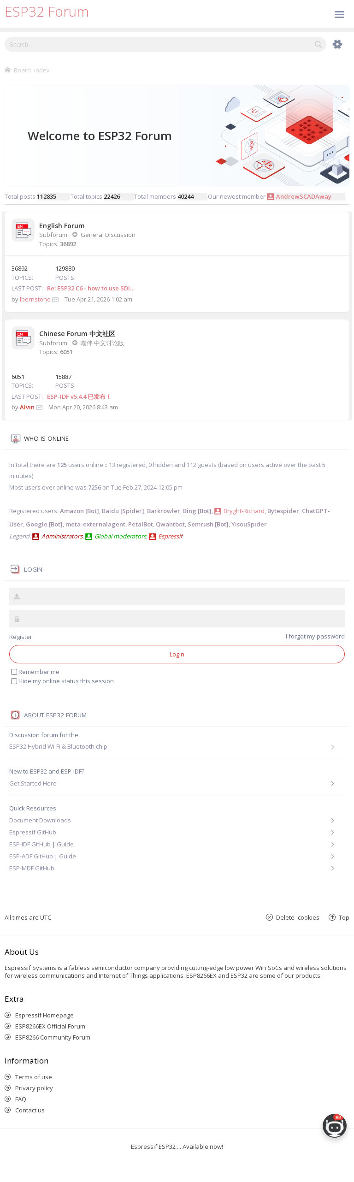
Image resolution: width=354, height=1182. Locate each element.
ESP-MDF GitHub (31, 868)
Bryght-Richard (244, 511)
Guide (65, 844)
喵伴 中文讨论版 (102, 343)
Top (344, 917)
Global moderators (120, 536)
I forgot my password (315, 636)
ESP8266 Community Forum (52, 1037)
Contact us (30, 1110)
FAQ (20, 1099)
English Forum (62, 225)
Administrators (62, 536)
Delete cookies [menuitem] (297, 917)
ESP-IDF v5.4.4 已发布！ (79, 396)
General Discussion (108, 234)
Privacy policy (34, 1088)
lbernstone (35, 299)
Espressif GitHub (32, 832)
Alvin (27, 407)
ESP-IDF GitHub (30, 844)
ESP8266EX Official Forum (50, 1026)
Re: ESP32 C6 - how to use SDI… (91, 288)
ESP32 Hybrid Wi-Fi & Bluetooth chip (58, 747)
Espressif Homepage (44, 1015)
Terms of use (33, 1077)
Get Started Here (33, 783)
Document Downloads (40, 820)
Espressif (170, 536)
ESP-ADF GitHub (31, 856)
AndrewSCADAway (303, 196)
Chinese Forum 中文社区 (77, 333)
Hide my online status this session (62, 681)
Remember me (35, 672)
